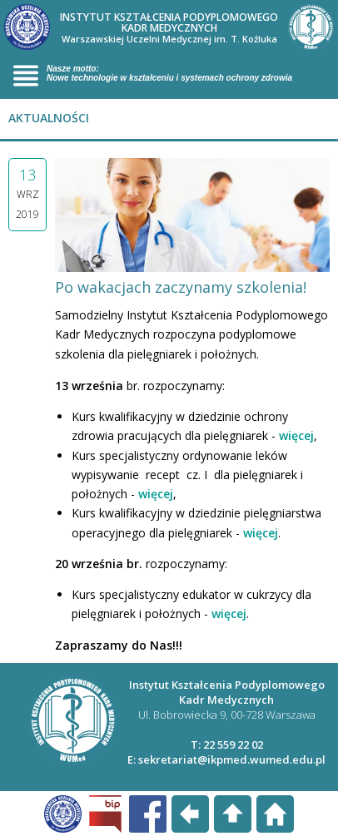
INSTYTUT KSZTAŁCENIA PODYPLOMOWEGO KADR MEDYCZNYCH (169, 27)
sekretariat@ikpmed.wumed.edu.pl (232, 759)
